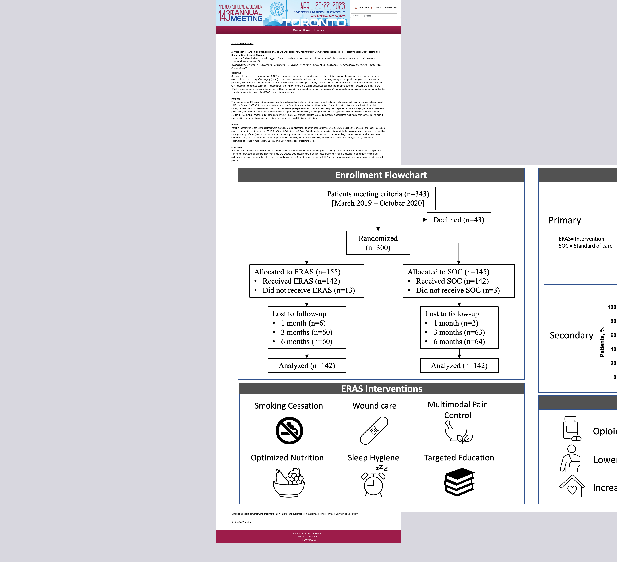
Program (319, 30)
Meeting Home (301, 30)
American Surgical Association (311, 533)
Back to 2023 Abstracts (242, 43)
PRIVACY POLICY (308, 540)
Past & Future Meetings (386, 7)
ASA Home (364, 7)
